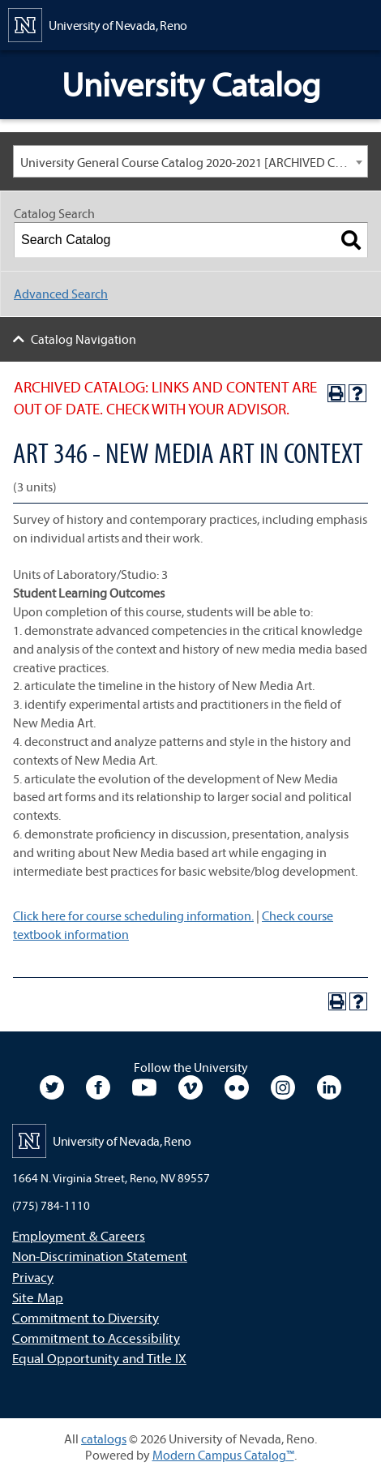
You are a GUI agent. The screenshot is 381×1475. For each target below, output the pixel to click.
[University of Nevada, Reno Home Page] (97, 23)
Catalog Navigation (83, 339)
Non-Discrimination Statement (99, 1255)
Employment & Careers (78, 1235)
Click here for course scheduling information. (133, 915)
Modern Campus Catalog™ (223, 1455)
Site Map (37, 1297)
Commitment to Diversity (85, 1317)
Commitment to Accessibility (96, 1337)
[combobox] (190, 161)
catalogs (103, 1438)
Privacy (33, 1276)
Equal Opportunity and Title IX (99, 1357)
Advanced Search (61, 293)
